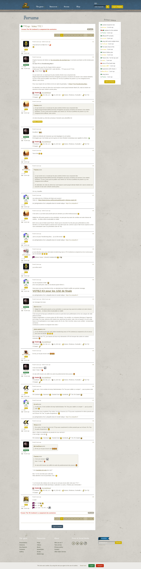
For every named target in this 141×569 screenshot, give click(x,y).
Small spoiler (37, 122)
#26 (93, 165)
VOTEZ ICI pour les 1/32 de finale (52, 291)
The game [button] (40, 7)
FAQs (38, 542)
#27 (93, 195)
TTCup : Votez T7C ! (32, 26)
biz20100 (26, 502)
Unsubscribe (101, 545)
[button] (96, 3)
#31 (93, 264)
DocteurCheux (26, 170)
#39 (93, 442)
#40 (93, 496)
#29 (93, 233)
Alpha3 (26, 390)
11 (89, 35)
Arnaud (26, 201)
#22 (93, 57)
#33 (93, 299)
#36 (93, 386)
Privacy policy (58, 547)
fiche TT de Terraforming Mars (78, 84)
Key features (23, 547)
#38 (93, 420)
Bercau (26, 47)
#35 (93, 364)
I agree (92, 565)
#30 (93, 249)
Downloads (40, 549)
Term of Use (58, 545)
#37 (93, 400)
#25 (93, 150)
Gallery (21, 551)
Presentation (23, 542)
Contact (56, 549)
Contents (22, 549)
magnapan (26, 270)
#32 (93, 279)
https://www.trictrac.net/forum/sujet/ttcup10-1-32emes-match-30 (57, 200)
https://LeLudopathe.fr (72, 203)
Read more (83, 565)
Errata (39, 551)
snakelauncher (26, 255)
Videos (39, 545)
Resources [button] (54, 7)
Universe (22, 545)
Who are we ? (58, 542)
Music (39, 547)
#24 (93, 129)
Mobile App (40, 554)
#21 (93, 41)
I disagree (100, 565)
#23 (93, 101)
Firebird (26, 63)
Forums (66, 7)
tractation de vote (41, 470)
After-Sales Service (60, 551)
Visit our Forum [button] (109, 81)
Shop (78, 7)
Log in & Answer (57, 526)
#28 (93, 210)
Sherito (26, 107)
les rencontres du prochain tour (60, 60)
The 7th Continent (32, 29)
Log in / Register (117, 6)
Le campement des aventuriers (47, 29)
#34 (93, 350)
